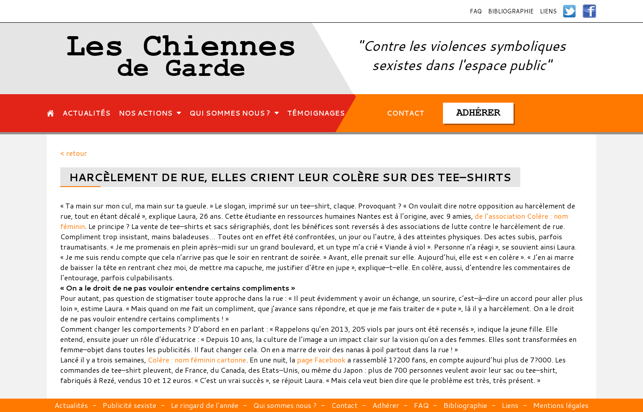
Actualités (71, 405)
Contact (344, 405)
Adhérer (385, 405)
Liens (548, 11)
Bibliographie (511, 11)
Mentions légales (561, 405)
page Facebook (321, 359)
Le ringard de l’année (204, 405)
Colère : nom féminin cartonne (197, 359)
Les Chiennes (181, 58)
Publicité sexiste (129, 405)
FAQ (476, 11)
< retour (73, 153)
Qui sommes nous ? (285, 405)
